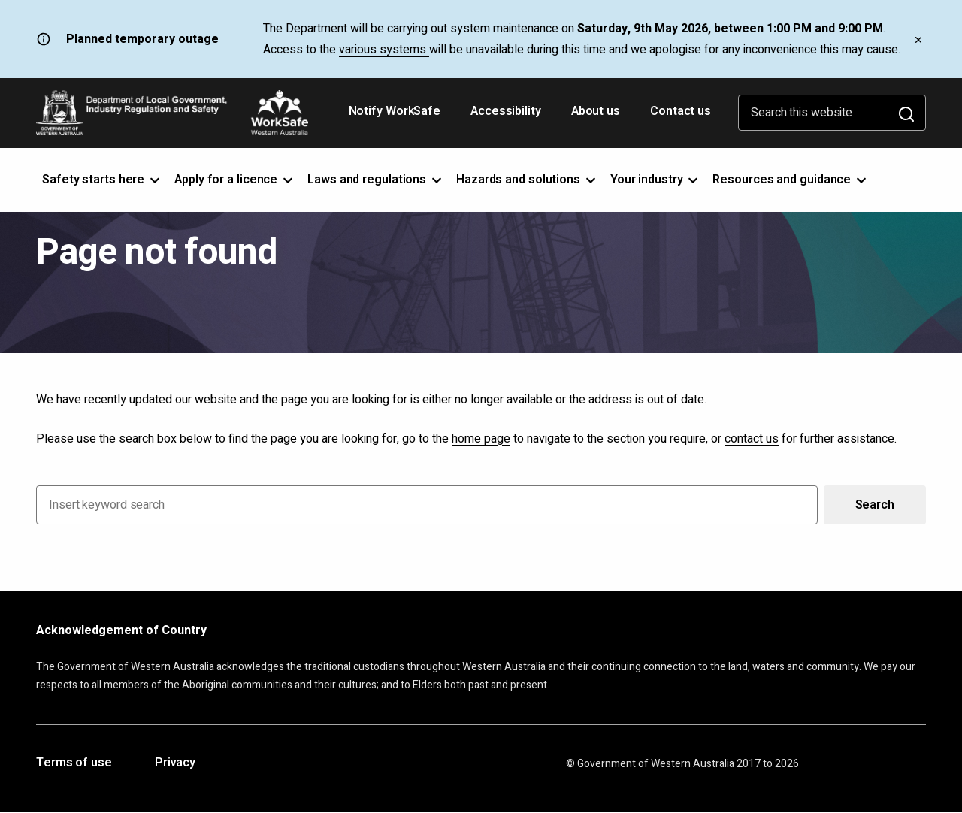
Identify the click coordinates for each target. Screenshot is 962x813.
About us (595, 111)
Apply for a (234, 180)
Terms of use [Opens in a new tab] (74, 763)
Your (655, 180)
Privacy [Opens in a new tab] (175, 763)
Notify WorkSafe (395, 111)
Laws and (375, 180)
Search (874, 505)
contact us (752, 439)
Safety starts (102, 180)
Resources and (790, 180)
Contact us (680, 111)
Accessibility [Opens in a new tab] (507, 116)
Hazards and (527, 180)
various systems (384, 50)
